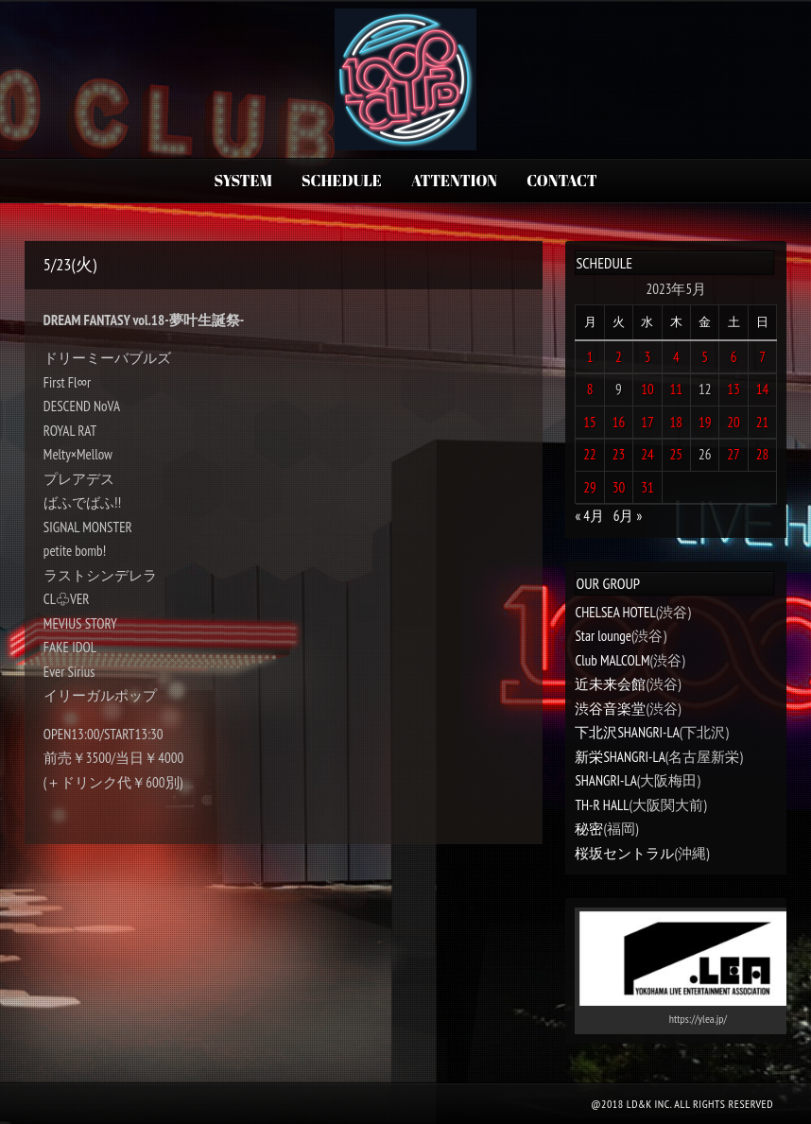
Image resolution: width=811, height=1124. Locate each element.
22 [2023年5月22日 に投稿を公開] (589, 454)
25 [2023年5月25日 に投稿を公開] (676, 454)
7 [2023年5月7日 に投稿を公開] (762, 357)
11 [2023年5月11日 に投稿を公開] (676, 389)
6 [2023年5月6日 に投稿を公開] (734, 357)
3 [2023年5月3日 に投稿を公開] (648, 357)
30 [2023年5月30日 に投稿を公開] (619, 487)
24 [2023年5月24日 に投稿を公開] (647, 454)
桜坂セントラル (624, 853)
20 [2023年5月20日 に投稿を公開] (733, 422)
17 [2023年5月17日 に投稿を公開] (647, 422)
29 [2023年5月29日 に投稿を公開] (589, 487)
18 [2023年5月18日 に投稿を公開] (676, 422)
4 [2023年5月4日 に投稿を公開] (676, 357)
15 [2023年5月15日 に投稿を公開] (589, 422)
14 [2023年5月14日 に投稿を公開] (762, 389)
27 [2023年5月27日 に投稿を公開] (733, 454)
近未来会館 (610, 684)
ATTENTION (454, 180)
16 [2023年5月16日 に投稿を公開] (619, 422)
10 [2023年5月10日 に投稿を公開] (647, 389)
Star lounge (603, 636)
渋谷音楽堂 (610, 709)
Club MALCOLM (612, 660)
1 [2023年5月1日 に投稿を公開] (590, 357)
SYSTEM (242, 180)
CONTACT (561, 180)
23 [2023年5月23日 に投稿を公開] (619, 454)
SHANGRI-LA (605, 780)
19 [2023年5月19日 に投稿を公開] (705, 422)
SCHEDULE (342, 180)
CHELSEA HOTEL (615, 612)
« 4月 (589, 516)
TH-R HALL (602, 805)
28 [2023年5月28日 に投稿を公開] (762, 454)
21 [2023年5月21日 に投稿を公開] (762, 422)
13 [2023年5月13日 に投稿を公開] (733, 389)
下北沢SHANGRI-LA (627, 732)
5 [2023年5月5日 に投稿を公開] (704, 357)
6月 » (628, 516)
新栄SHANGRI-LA (619, 757)
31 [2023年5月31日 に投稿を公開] (647, 487)
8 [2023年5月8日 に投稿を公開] (590, 389)
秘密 (589, 829)
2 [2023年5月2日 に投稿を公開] (618, 357)
